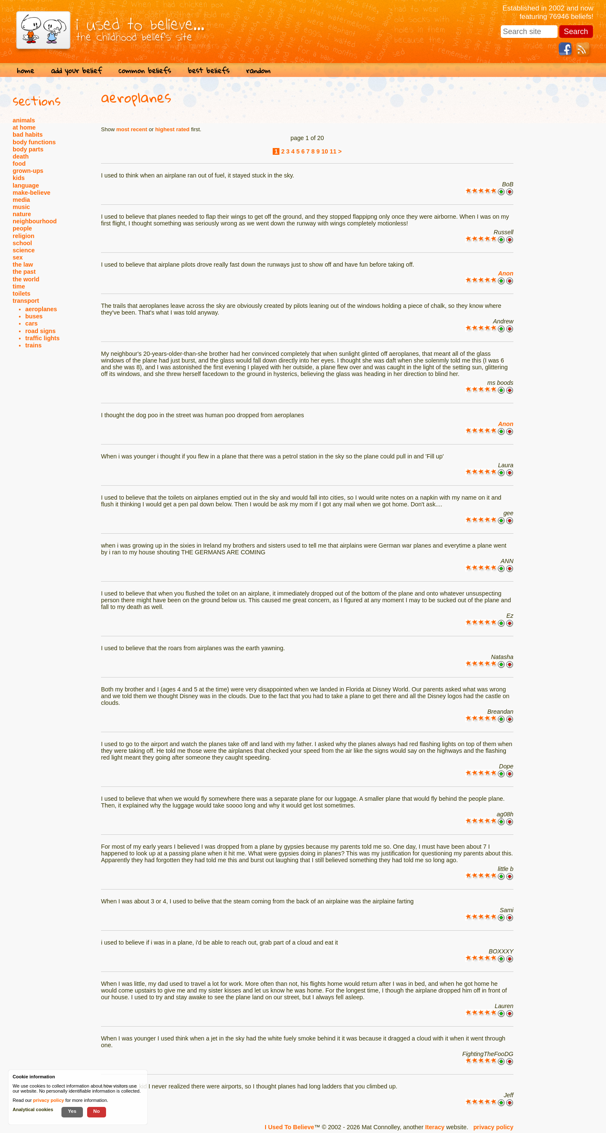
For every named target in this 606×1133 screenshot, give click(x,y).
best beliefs (208, 70)
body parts (28, 149)
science (24, 250)
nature (22, 214)
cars (31, 323)
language (26, 185)
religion (24, 236)
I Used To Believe (289, 1127)
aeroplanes (41, 309)
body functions (34, 142)
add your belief (76, 70)
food (19, 163)
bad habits (28, 134)
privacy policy (493, 1127)
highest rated (172, 129)
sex (18, 257)
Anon (505, 273)
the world (26, 279)
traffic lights (42, 338)
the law (23, 264)
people (22, 228)
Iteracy (434, 1127)
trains (33, 345)
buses (34, 316)
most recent (131, 129)
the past (24, 271)
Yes (72, 1111)
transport (26, 300)
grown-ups (28, 170)
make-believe (31, 192)
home (25, 70)
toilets (21, 293)
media (21, 199)
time (19, 286)
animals (24, 120)
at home (24, 127)
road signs (40, 331)
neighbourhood (35, 221)
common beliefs (145, 70)
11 (333, 151)
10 (325, 151)
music (21, 207)
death (21, 156)
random (258, 70)
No (96, 1111)
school (22, 243)
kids (19, 178)
